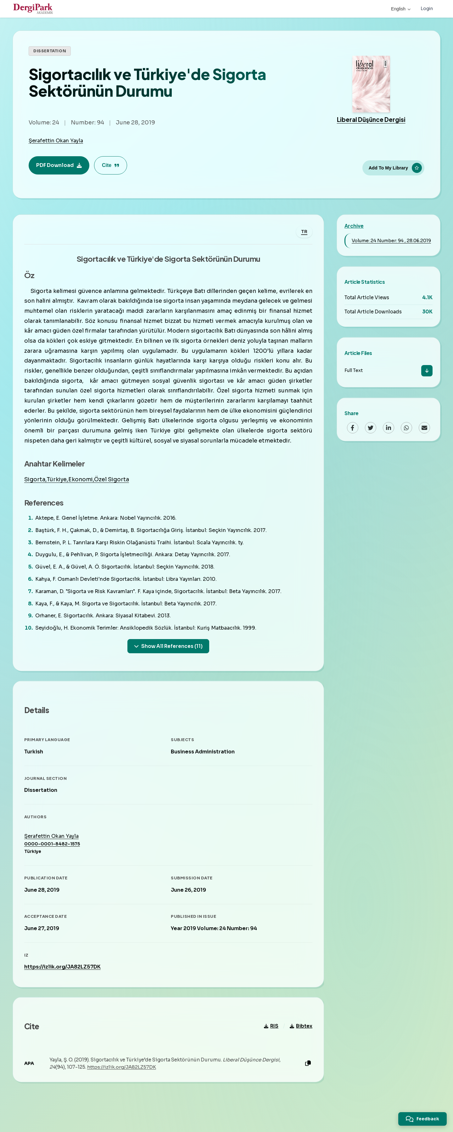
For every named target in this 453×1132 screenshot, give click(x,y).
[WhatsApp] (406, 427)
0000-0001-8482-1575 (53, 857)
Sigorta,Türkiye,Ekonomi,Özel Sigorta (77, 490)
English (400, 8)
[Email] (424, 427)
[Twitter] (370, 427)
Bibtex (299, 1042)
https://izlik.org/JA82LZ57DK (63, 980)
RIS (270, 1042)
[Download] (427, 370)
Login (426, 9)
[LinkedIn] (388, 427)
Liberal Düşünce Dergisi (371, 119)
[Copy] (306, 1080)
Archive (354, 225)
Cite (110, 165)
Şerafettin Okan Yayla (56, 140)
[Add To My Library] (393, 167)
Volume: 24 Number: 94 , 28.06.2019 (391, 240)
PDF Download (59, 165)
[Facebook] (352, 427)
